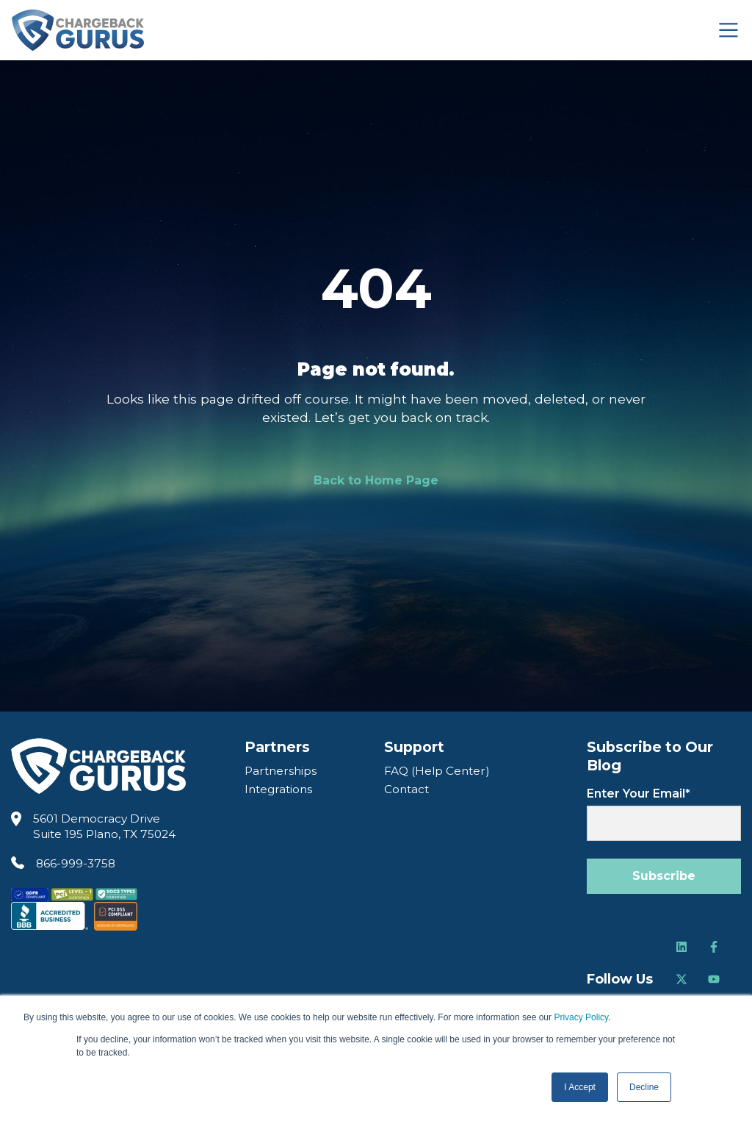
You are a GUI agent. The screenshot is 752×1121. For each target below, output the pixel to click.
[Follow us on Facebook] (714, 947)
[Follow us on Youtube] (714, 979)
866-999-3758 (75, 863)
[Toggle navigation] (728, 30)
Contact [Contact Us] (406, 789)
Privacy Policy (581, 1017)
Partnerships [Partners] (281, 771)
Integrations (278, 789)
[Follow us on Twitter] (681, 979)
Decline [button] (644, 1087)
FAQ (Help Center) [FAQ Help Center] (437, 771)
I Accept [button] (580, 1087)
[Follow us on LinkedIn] (681, 947)
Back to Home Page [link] (376, 480)
